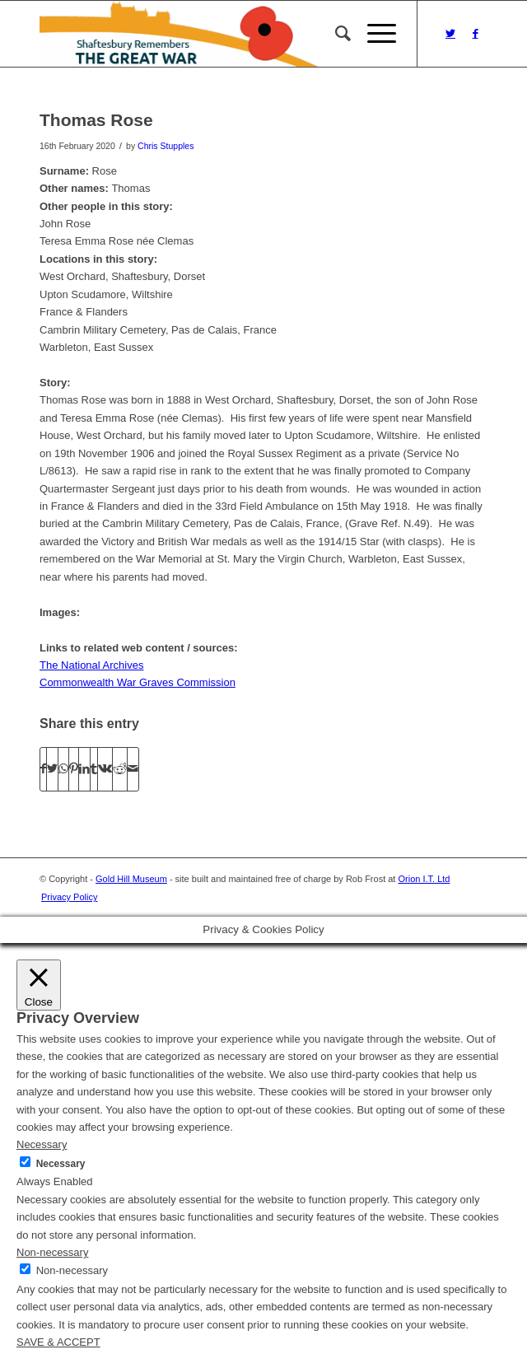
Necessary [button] (41, 1144)
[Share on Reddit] (120, 769)
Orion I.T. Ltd (424, 879)
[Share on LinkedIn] (84, 769)
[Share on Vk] (105, 769)
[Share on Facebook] (43, 769)
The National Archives (91, 665)
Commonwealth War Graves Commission (138, 682)
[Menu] (373, 34)
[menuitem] (335, 34)
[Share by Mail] (133, 769)
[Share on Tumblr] (94, 769)
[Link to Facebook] (475, 33)
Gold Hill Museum (131, 879)
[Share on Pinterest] (73, 769)
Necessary (61, 1164)
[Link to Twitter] (450, 33)
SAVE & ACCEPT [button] (58, 1342)
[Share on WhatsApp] (63, 769)
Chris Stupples (166, 146)
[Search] (335, 34)
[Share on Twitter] (52, 769)
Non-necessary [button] (52, 1252)
